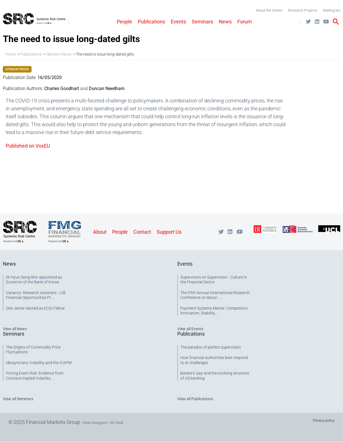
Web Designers (95, 423)
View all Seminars (18, 399)
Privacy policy (324, 420)
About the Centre (269, 10)
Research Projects (302, 10)
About (100, 232)
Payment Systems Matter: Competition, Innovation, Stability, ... (214, 311)
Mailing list (331, 10)
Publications (151, 22)
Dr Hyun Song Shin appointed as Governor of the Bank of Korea (34, 280)
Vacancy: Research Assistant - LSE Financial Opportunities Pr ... (36, 295)
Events (178, 22)
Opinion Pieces (59, 54)
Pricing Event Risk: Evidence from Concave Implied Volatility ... (34, 375)
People (124, 22)
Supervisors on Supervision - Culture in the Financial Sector (213, 280)
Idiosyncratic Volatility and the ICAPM (39, 362)
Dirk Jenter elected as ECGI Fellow (35, 308)
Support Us (169, 232)
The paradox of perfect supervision (210, 347)
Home (11, 54)
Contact (142, 232)
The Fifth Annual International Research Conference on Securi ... (215, 295)
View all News (15, 329)
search (336, 21)
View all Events (190, 329)
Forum (244, 22)
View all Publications (195, 399)
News (225, 22)
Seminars (202, 22)
